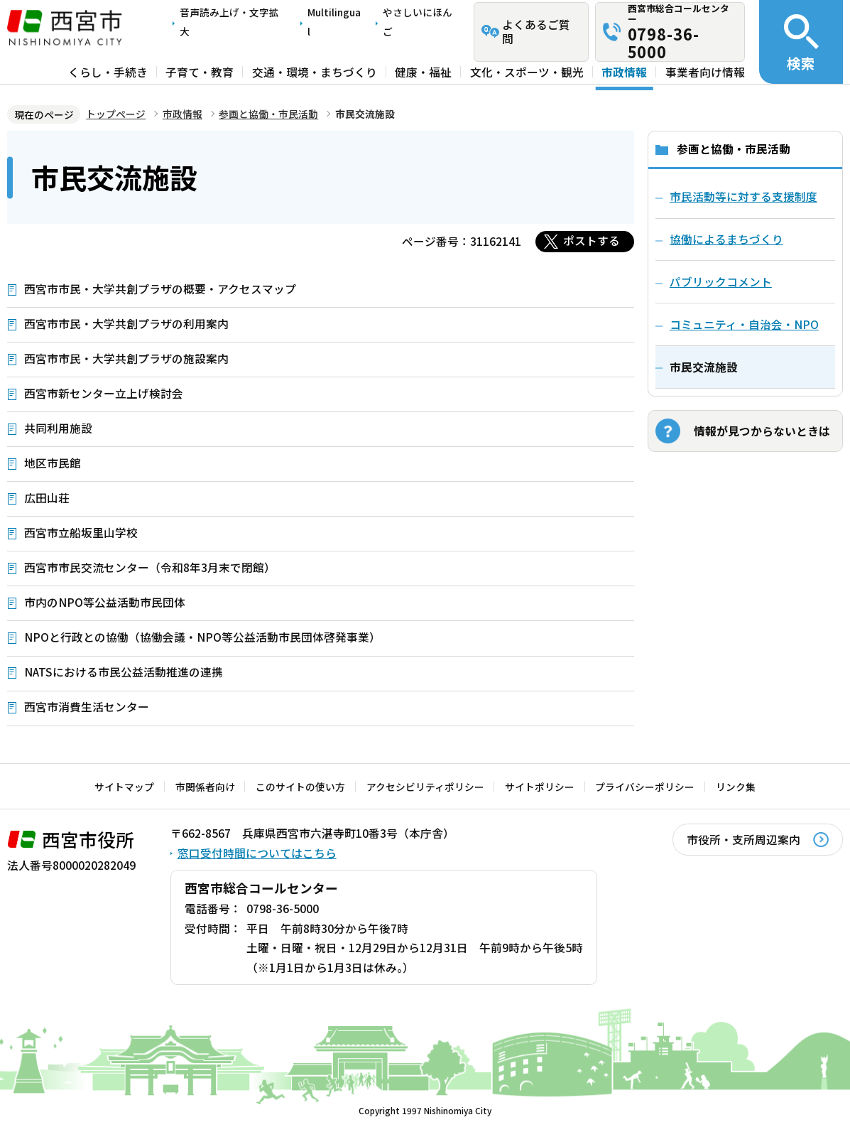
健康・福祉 (423, 71)
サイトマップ (124, 787)
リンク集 (736, 787)
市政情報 (624, 71)
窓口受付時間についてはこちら (257, 853)
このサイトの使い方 (300, 787)
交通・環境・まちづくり (314, 71)
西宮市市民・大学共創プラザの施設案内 (126, 358)
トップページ (116, 114)
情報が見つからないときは (762, 431)
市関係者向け (205, 787)
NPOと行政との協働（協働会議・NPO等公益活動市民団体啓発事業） (202, 637)
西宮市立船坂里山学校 (81, 532)
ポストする (591, 240)
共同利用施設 (58, 428)
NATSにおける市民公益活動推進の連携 (123, 672)
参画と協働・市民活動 (268, 114)
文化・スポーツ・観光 (527, 71)
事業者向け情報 (705, 71)
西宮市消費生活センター (86, 707)
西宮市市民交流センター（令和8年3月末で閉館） (150, 567)
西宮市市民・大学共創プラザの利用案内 (126, 324)
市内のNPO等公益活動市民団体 (104, 602)
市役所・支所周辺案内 (743, 839)
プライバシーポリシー (644, 787)
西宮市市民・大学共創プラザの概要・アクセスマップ (160, 289)
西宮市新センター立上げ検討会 (103, 393)
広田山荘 (47, 498)
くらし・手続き (108, 71)
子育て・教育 (199, 71)
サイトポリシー (539, 787)
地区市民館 (52, 463)
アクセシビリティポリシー (425, 787)
